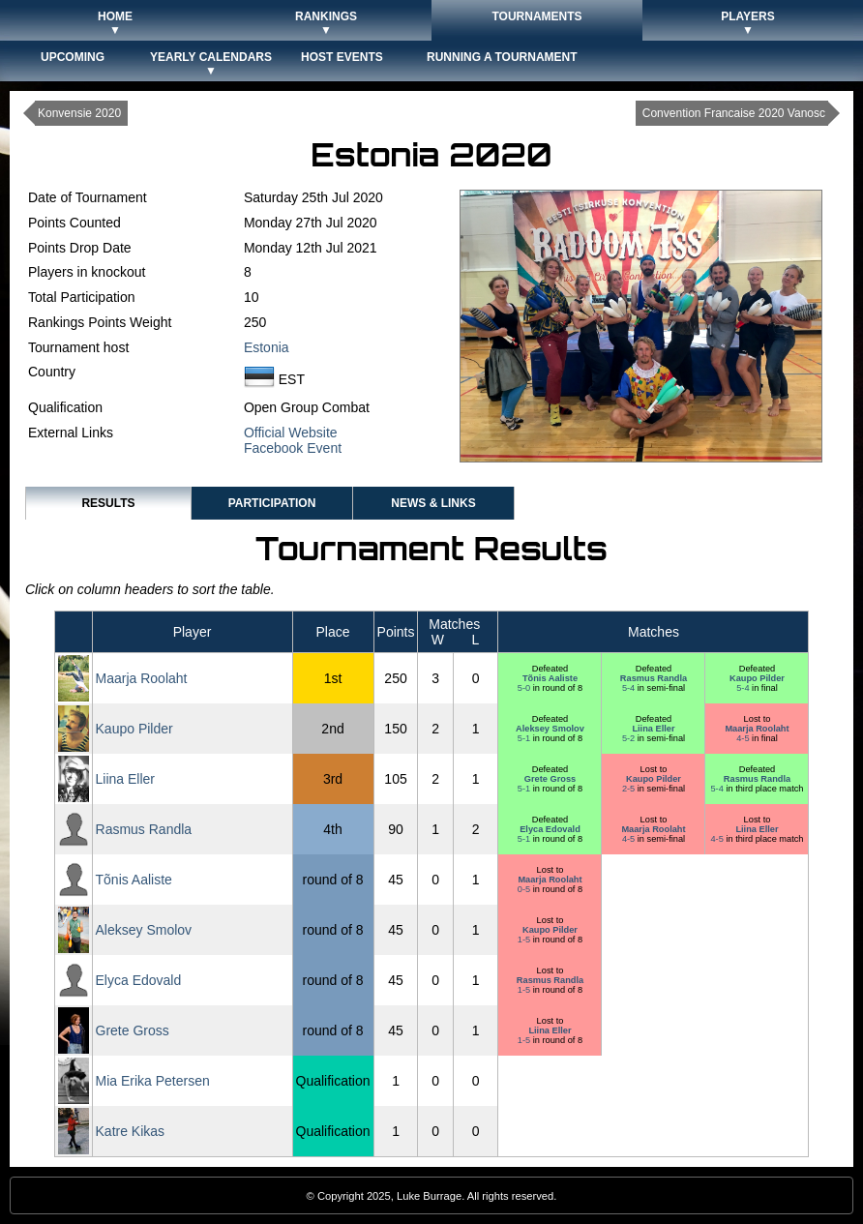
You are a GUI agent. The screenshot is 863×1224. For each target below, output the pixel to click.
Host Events (342, 57)
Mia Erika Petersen (153, 1081)
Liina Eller (653, 728)
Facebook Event (293, 448)
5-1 (525, 738)
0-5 (525, 889)
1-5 (525, 939)
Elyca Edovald (550, 829)
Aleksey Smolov (550, 728)
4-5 (744, 738)
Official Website (291, 432)
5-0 (525, 688)
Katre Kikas (130, 1131)
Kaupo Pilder (757, 678)
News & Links (433, 503)
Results (107, 503)
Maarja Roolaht (142, 678)
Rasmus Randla (653, 678)
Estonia (266, 347)
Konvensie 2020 (79, 113)
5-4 (630, 688)
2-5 (630, 788)
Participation (272, 503)
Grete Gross (550, 779)
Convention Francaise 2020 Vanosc (733, 113)
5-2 (630, 738)
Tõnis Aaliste (550, 678)
